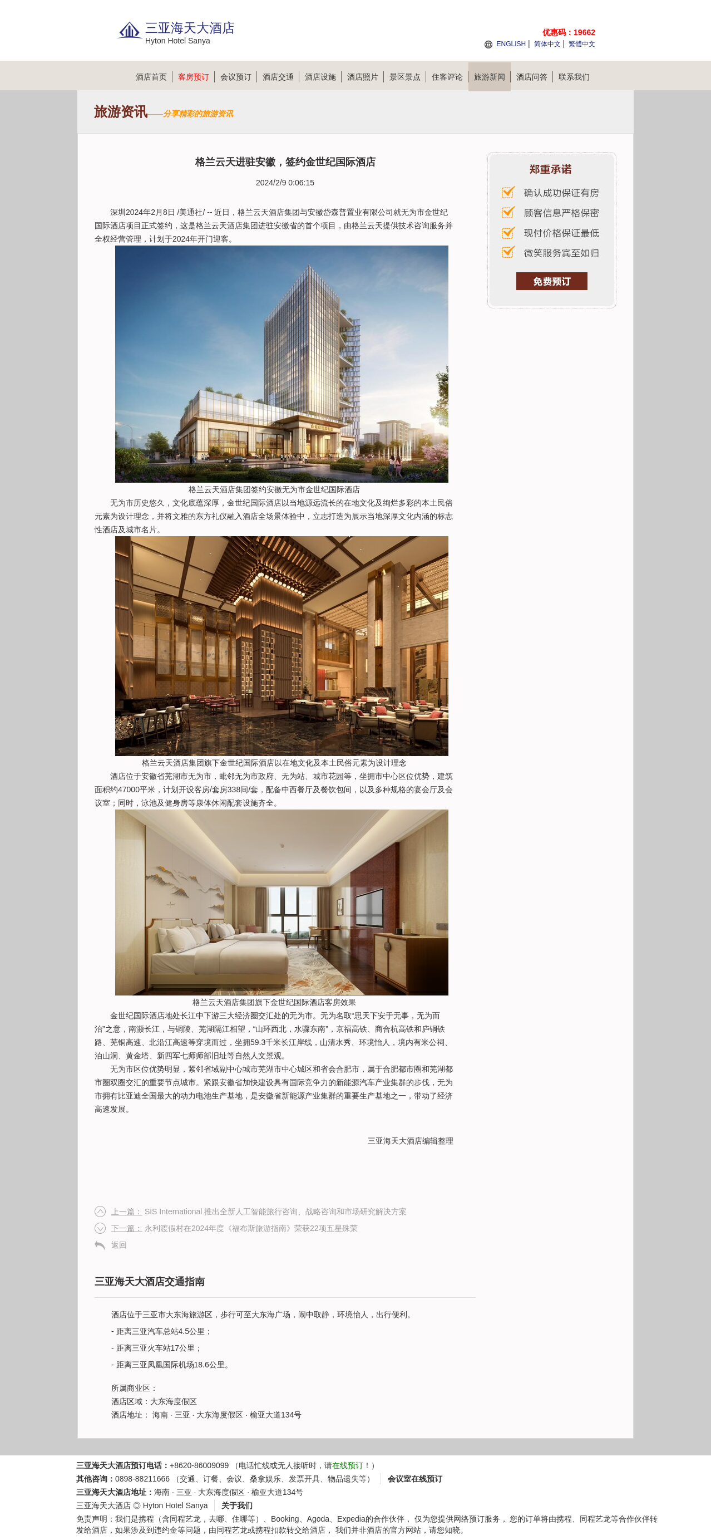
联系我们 (574, 76)
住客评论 (450, 76)
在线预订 (347, 1465)
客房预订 (196, 76)
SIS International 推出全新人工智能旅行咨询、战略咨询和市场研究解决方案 (259, 1211)
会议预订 (238, 76)
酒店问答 (534, 76)
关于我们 (237, 1505)
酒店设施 (323, 76)
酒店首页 (154, 76)
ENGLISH (511, 44)
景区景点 (407, 76)
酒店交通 (281, 76)
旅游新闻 (492, 76)
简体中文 (547, 44)
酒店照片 (365, 76)
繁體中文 (582, 44)
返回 (119, 1244)
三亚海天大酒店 (395, 1140)
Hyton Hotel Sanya (175, 1505)
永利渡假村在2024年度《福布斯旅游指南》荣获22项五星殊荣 (234, 1228)
